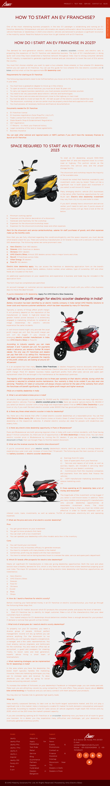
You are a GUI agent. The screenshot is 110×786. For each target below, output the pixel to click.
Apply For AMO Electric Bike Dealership (55, 294)
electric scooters (68, 50)
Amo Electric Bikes (73, 783)
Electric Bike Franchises (46, 367)
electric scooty (42, 448)
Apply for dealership (108, 28)
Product (67, 4)
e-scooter (57, 716)
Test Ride (78, 4)
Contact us (97, 4)
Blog (106, 4)
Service (87, 4)
